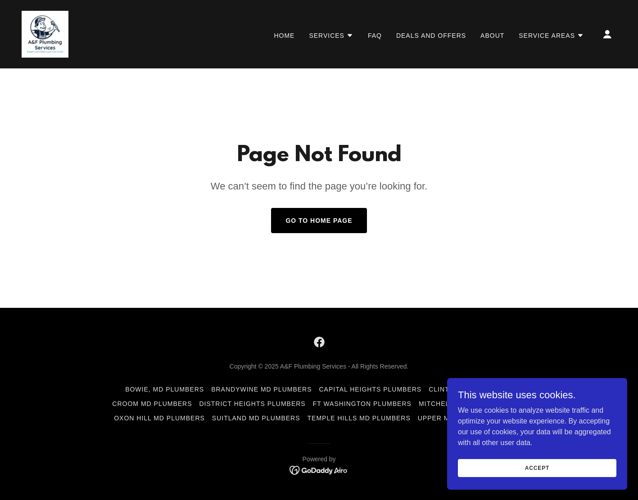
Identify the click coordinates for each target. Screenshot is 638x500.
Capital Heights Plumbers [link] (370, 389)
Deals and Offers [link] (431, 35)
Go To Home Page (318, 220)
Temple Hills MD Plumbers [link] (359, 418)
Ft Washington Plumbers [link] (362, 403)
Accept (537, 467)
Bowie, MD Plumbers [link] (164, 389)
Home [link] (284, 35)
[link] (45, 33)
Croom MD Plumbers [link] (152, 403)
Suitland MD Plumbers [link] (256, 418)
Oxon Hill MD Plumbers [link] (159, 418)
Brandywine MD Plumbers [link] (261, 389)
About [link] (492, 35)
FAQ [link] (375, 35)
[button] (331, 35)
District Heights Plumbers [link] (252, 403)
